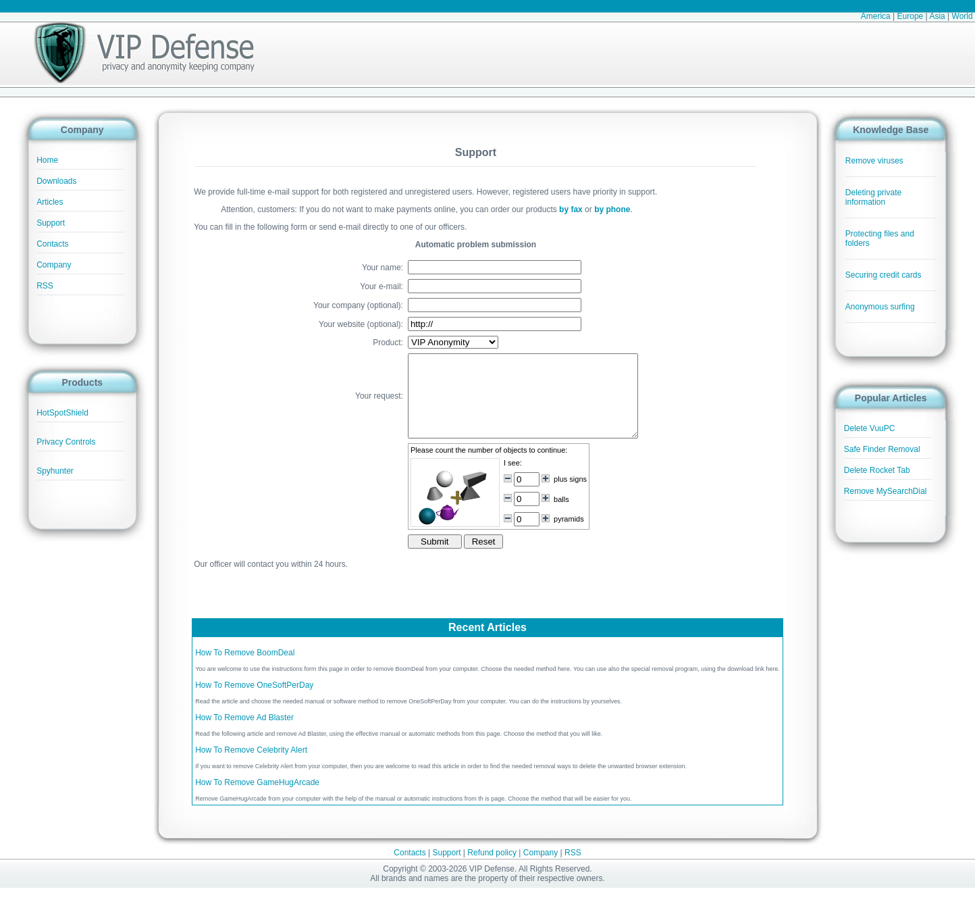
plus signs (556, 495)
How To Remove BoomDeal (244, 669)
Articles (49, 202)
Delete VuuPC (869, 428)
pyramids (555, 535)
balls (548, 515)
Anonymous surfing (880, 306)
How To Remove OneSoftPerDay (254, 701)
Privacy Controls (65, 442)
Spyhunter (55, 471)
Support (50, 223)
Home (47, 160)
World (962, 16)
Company (53, 265)
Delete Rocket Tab (877, 470)
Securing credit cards (883, 275)
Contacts (52, 244)
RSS (44, 286)
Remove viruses (874, 161)
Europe (910, 16)
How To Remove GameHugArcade (257, 798)
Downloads (56, 181)
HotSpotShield (62, 413)
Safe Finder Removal (882, 449)
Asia (937, 16)
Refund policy (492, 869)
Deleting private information (873, 197)
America (876, 16)
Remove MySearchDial (885, 491)
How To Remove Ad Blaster (244, 733)
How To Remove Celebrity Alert (251, 766)
